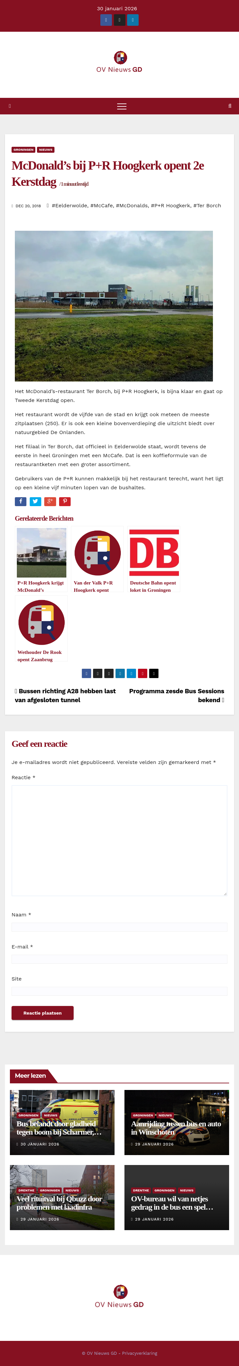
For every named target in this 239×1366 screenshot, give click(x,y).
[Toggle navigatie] (122, 106)
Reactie (23, 777)
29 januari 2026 (154, 1144)
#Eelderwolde (69, 205)
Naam (21, 914)
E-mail (22, 947)
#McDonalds (132, 205)
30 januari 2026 (39, 1144)
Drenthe (26, 1190)
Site (16, 979)
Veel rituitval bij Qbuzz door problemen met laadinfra (59, 1202)
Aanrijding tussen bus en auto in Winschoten (176, 1127)
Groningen (23, 149)
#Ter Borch (207, 205)
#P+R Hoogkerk (170, 205)
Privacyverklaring (139, 1353)
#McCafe (101, 205)
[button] (229, 106)
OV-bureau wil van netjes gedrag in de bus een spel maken (169, 1207)
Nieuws (45, 149)
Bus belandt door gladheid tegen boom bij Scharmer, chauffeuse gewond (56, 1132)
